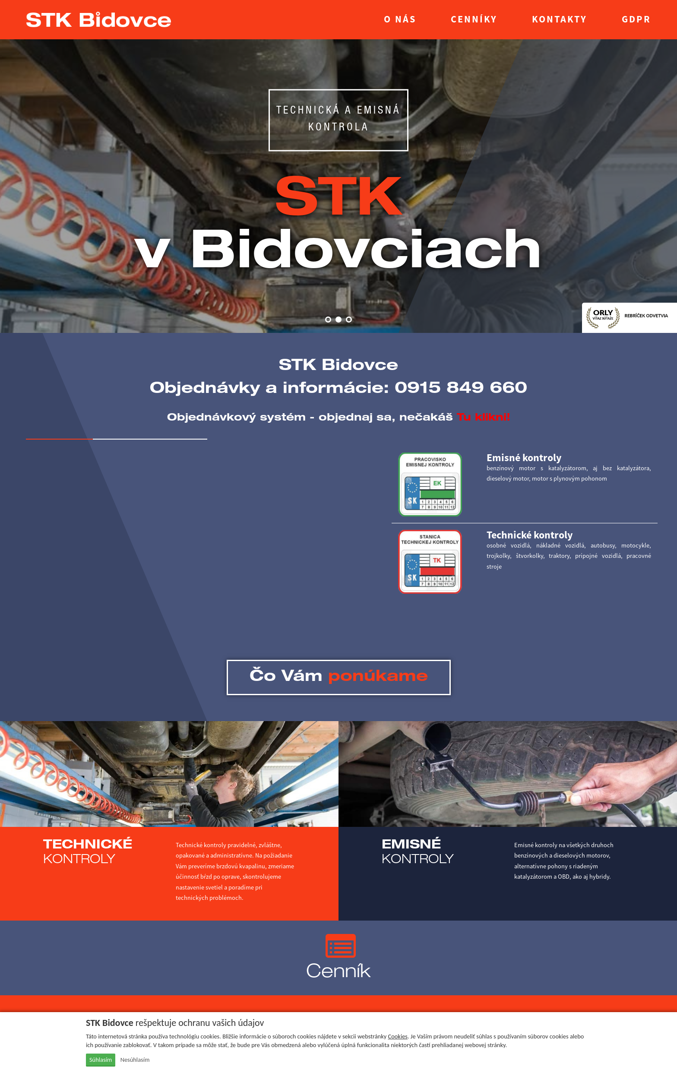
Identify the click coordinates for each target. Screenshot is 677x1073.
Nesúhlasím (135, 1060)
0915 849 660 (461, 389)
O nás (400, 19)
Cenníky (474, 19)
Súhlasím (100, 1060)
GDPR (636, 19)
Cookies (397, 1036)
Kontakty (559, 19)
